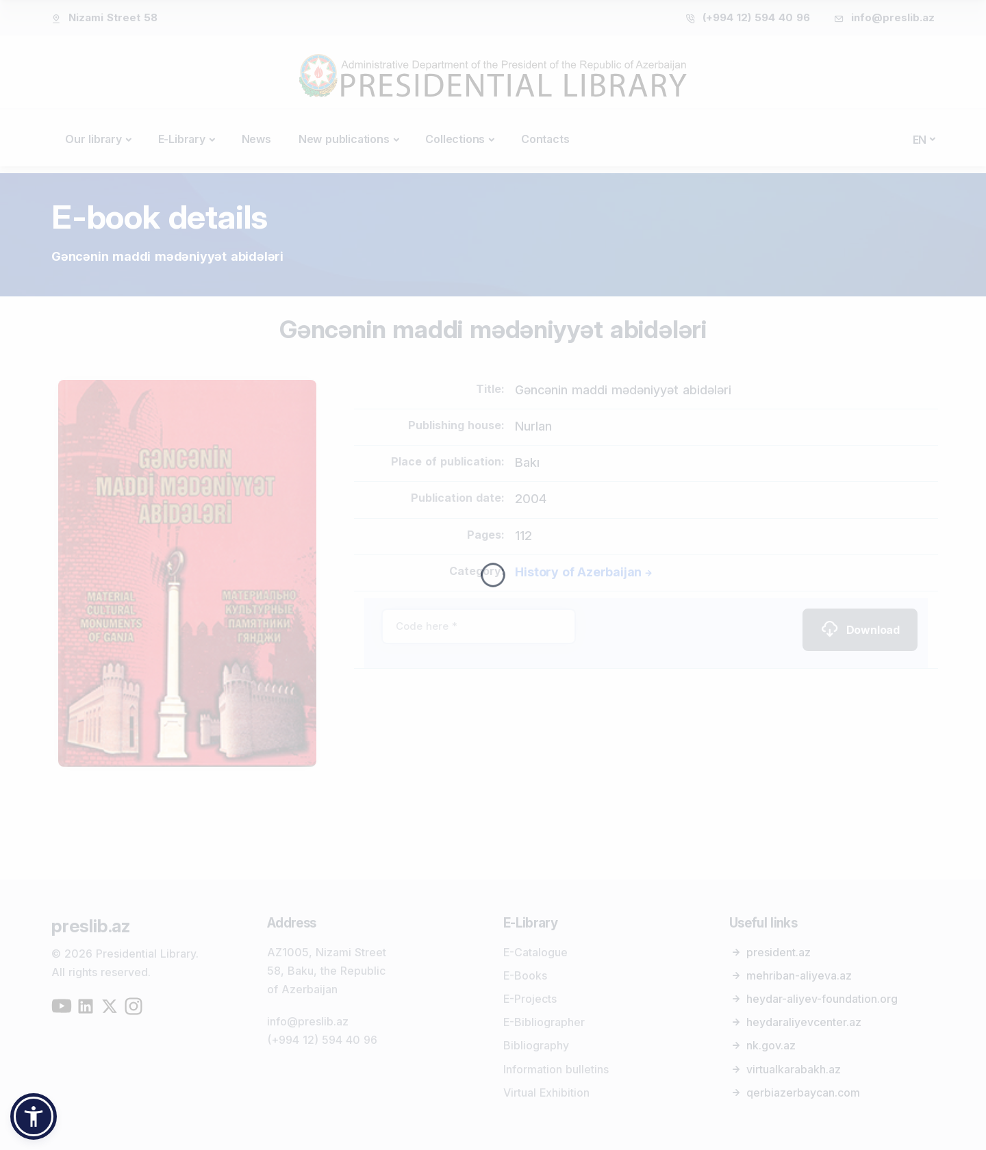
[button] (33, 1116)
